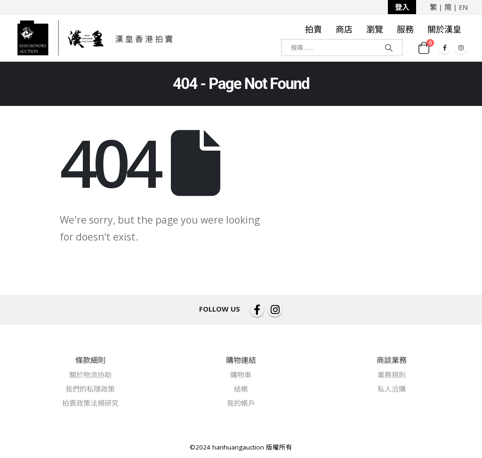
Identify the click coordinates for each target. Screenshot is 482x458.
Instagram (275, 310)
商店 (344, 29)
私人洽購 (392, 389)
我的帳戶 (241, 403)
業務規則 (392, 374)
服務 (405, 29)
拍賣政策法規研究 (90, 403)
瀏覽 (374, 29)
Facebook (257, 310)
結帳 (241, 389)
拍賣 (313, 29)
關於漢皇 (444, 29)
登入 (402, 7)
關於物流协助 (90, 374)
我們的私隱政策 (90, 389)
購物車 (240, 374)
